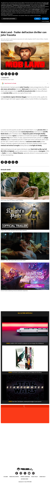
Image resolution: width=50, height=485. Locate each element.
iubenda (47, 21)
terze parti (20, 6)
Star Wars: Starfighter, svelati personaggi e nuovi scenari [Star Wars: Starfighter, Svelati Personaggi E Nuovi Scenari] (25, 401)
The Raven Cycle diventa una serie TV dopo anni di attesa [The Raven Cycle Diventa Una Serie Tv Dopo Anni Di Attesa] (25, 372)
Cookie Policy (42, 476)
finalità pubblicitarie (36, 9)
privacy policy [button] (46, 2)
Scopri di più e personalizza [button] (9, 18)
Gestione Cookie (24, 479)
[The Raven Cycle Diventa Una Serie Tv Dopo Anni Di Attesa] (25, 358)
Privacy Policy (34, 476)
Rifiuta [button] (37, 18)
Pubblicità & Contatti (14, 476)
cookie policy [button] (42, 5)
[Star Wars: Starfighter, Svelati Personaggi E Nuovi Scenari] (25, 387)
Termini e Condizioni (25, 476)
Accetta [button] (45, 18)
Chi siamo (6, 476)
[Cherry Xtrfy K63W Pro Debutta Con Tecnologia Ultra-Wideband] (25, 329)
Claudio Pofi (5, 77)
